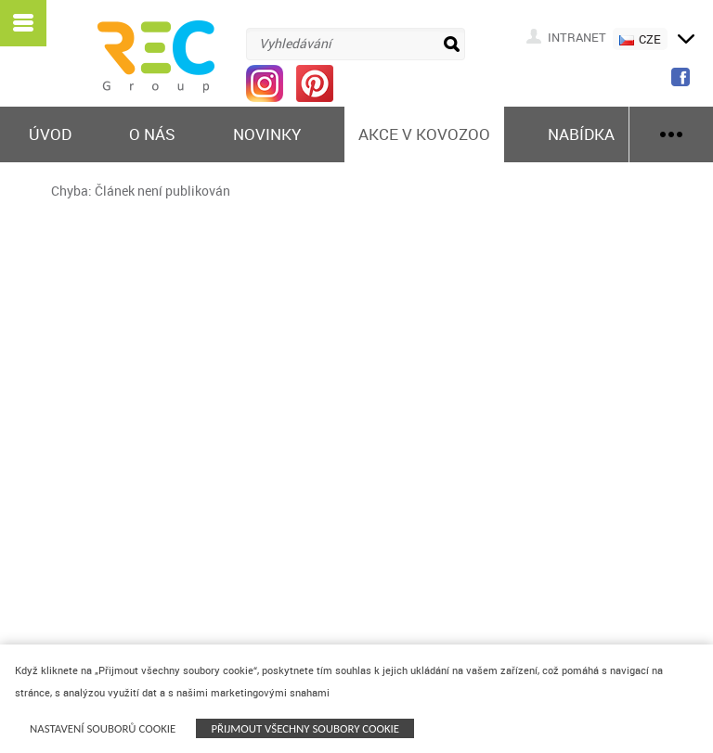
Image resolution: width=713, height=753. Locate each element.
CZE (640, 39)
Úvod (50, 134)
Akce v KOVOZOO (424, 134)
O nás (152, 134)
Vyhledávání (295, 43)
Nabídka (581, 134)
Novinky (267, 134)
